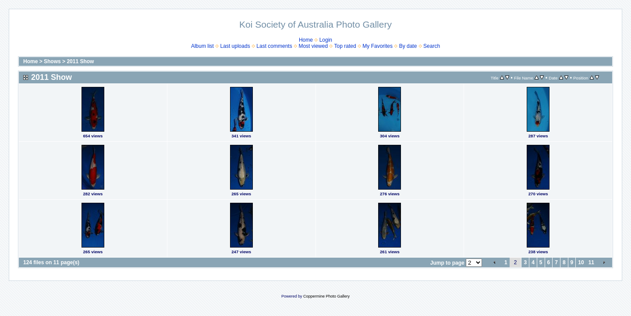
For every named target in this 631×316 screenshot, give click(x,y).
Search (431, 46)
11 (591, 262)
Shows (52, 61)
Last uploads (235, 46)
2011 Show (80, 61)
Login (325, 40)
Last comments (274, 46)
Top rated (345, 46)
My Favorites (377, 46)
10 (581, 262)
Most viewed (313, 46)
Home (306, 40)
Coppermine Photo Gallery (326, 296)
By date (408, 46)
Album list (202, 46)
